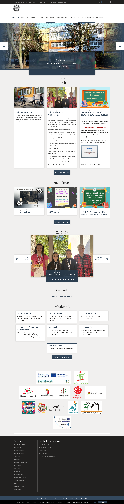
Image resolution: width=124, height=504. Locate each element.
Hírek (58, 17)
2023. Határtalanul (56, 313)
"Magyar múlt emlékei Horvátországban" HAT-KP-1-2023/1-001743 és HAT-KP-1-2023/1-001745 (30, 318)
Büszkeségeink (18, 475)
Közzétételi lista (81, 498)
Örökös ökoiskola (44, 451)
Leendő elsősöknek (37, 17)
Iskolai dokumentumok (21, 463)
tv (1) (70, 297)
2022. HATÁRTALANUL (89, 313)
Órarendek (17, 490)
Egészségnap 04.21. (24, 112)
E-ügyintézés (52, 2)
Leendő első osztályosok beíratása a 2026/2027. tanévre (94, 113)
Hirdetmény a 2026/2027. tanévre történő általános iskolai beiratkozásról (94, 161)
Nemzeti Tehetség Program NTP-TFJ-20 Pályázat (29, 328)
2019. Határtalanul (87, 327)
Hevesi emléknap (23, 212)
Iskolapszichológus (20, 478)
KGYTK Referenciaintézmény (47, 457)
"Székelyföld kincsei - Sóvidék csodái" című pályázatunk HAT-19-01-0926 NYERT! (61, 332)
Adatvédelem (41, 498)
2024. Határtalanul (24, 313)
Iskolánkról (17, 448)
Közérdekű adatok (19, 445)
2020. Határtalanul (56, 327)
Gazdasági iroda (19, 487)
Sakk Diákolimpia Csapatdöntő (56, 113)
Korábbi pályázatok (62, 357)
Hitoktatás (17, 466)
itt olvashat (92, 502)
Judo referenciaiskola (45, 448)
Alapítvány (17, 469)
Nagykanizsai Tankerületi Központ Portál (24, 2)
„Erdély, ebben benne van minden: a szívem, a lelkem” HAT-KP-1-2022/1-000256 (60, 318)
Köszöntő (24, 17)
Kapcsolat (100, 17)
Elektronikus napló (19, 454)
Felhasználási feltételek (56, 498)
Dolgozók (17, 460)
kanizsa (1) (64, 297)
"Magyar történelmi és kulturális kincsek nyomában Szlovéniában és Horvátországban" (93, 332)
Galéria (64, 17)
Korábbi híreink (62, 172)
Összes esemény (62, 222)
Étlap (15, 484)
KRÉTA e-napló (42, 2)
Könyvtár (17, 472)
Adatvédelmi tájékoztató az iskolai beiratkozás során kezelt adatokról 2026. (94, 132)
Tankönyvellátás (19, 481)
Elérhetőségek (62, 2)
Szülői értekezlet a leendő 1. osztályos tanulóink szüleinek (94, 213)
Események (72, 17)
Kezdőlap (16, 17)
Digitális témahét (44, 445)
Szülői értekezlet (56, 212)
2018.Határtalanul (55, 346)
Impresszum (70, 498)
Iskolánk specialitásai (86, 20)
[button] (4, 46)
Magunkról (50, 20)
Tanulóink (17, 457)
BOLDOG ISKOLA (44, 454)
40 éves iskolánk (19, 451)
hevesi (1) (55, 297)
